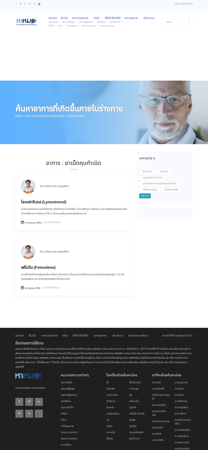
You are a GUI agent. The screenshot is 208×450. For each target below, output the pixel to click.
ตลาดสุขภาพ (100, 314)
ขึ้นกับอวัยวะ (148, 150)
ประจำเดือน (112, 374)
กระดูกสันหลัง (136, 411)
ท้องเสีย (110, 368)
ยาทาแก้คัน (158, 419)
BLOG (32, 314)
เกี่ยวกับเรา (117, 314)
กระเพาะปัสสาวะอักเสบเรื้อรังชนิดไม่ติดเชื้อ (159, 162)
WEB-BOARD (80, 314)
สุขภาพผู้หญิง (68, 368)
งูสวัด (109, 405)
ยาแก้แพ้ (156, 413)
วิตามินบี (179, 374)
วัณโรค (133, 405)
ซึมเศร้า (110, 386)
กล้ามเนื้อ (134, 380)
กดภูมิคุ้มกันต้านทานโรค (152, 156)
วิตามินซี (179, 368)
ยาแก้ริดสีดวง (182, 415)
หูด (130, 374)
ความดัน (110, 411)
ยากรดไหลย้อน (182, 409)
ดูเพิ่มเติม (145, 174)
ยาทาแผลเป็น (159, 384)
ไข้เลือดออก (135, 361)
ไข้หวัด (109, 417)
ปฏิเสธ (184, 444)
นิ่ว (107, 399)
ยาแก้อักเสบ (181, 380)
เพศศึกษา (66, 380)
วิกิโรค (51, 4)
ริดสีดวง (110, 380)
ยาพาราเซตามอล (160, 400)
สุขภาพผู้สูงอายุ (69, 374)
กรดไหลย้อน (112, 392)
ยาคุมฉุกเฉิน (181, 361)
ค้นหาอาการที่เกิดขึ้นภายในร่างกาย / (45, 95)
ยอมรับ (174, 444)
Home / (20, 95)
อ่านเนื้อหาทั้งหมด (53, 201)
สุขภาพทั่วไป (67, 386)
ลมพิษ (132, 399)
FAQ (65, 314)
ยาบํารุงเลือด (181, 386)
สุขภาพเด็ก (66, 361)
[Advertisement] (104, 35)
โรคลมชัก (164, 150)
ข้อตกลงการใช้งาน (138, 314)
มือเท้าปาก (134, 417)
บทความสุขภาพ (49, 314)
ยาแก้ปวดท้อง (182, 428)
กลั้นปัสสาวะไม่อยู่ (150, 168)
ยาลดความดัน (182, 421)
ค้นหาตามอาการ (89, 4)
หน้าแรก (20, 314)
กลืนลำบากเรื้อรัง (171, 168)
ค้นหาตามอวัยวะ (107, 4)
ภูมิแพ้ (132, 386)
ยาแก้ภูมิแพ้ (158, 368)
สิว (107, 361)
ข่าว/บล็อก (66, 424)
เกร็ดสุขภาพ (72, 4)
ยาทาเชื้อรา (180, 392)
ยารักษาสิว (157, 406)
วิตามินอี (156, 361)
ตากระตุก (134, 368)
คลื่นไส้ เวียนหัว (137, 392)
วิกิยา (60, 4)
